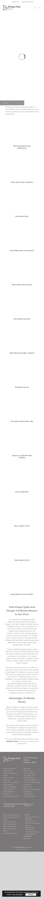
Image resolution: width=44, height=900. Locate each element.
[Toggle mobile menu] (40, 7)
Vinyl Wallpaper (30, 796)
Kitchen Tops (29, 821)
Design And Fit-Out (32, 817)
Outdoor (27, 815)
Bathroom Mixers (9, 824)
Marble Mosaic (29, 778)
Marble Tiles (28, 771)
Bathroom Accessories (11, 815)
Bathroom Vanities (10, 826)
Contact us (28, 836)
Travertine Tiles (29, 775)
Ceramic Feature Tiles (32, 782)
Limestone (28, 785)
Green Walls (28, 794)
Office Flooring (9, 789)
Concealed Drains (10, 833)
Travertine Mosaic (30, 780)
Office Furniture (9, 768)
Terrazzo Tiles (29, 773)
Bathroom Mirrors (10, 822)
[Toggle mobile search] (35, 7)
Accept (31, 894)
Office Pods (7, 771)
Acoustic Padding (9, 787)
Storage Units (30, 827)
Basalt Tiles (28, 787)
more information (17, 894)
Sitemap (27, 838)
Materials (27, 768)
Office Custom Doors (11, 796)
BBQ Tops (28, 819)
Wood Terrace (30, 830)
